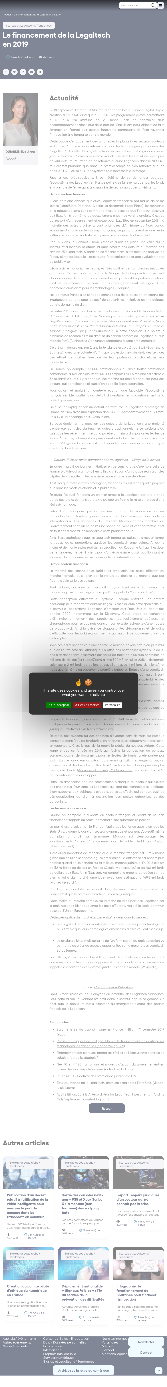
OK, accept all (58, 705)
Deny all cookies (87, 705)
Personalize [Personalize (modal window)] (112, 705)
